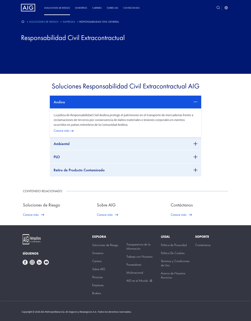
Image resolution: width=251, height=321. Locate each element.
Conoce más (61, 130)
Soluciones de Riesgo (57, 7)
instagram (32, 262)
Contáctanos (131, 7)
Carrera (97, 7)
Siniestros (81, 7)
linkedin (39, 262)
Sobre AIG (112, 7)
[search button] (218, 8)
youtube (46, 262)
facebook (25, 262)
